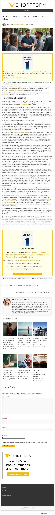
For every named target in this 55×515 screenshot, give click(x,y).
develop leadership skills (16, 90)
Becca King (23, 344)
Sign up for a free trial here (20, 78)
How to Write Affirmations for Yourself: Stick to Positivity (21, 285)
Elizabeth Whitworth (18, 24)
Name (4, 419)
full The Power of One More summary (30, 260)
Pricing (4, 490)
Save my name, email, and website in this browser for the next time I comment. (24, 442)
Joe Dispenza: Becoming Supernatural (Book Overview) (39, 373)
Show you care (8, 188)
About (4, 493)
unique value (30, 188)
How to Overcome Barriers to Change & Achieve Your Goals (24, 340)
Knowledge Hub (6, 495)
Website (4, 436)
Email (4, 427)
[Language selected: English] (46, 513)
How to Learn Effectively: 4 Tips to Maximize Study (9, 372)
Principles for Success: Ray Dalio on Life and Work (40, 340)
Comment (5, 397)
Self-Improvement (46, 279)
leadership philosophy (15, 87)
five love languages (20, 196)
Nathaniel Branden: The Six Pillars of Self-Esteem (25, 372)
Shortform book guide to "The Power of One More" (37, 72)
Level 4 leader (19, 109)
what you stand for (11, 128)
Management (37, 279)
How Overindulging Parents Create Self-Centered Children (33, 292)
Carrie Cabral (38, 344)
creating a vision (34, 136)
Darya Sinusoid (24, 376)
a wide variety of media (13, 158)
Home (4, 487)
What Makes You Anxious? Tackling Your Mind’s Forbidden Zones (8, 341)
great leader (25, 104)
